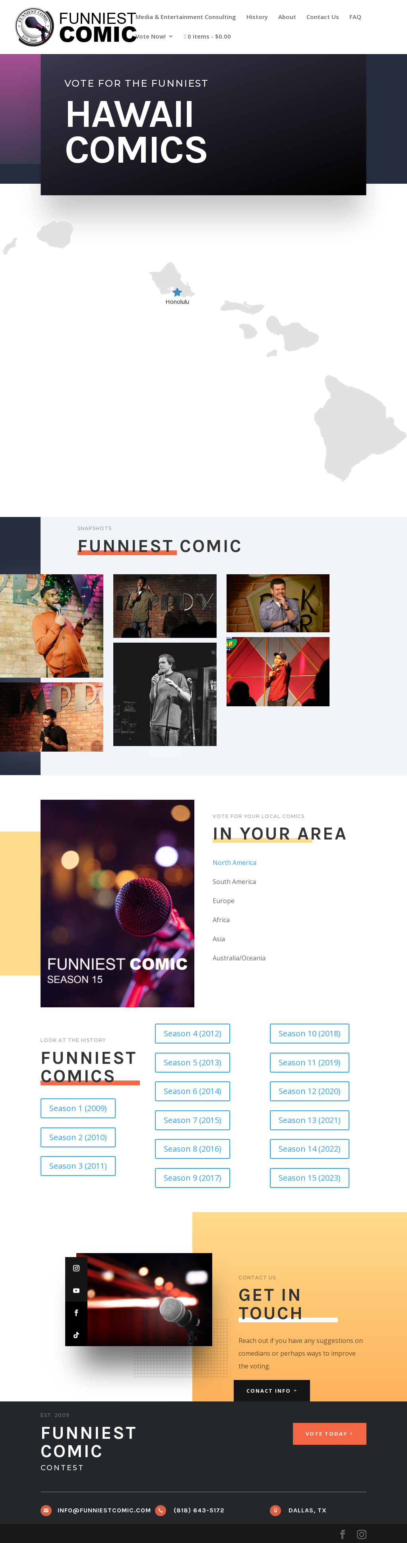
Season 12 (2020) (310, 1091)
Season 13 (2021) (310, 1120)
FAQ (355, 17)
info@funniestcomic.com (104, 1510)
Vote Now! (151, 36)
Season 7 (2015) (192, 1120)
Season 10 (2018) (310, 1033)
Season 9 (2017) (192, 1177)
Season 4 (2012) (192, 1033)
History (257, 17)
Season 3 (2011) (78, 1165)
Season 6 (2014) (192, 1091)
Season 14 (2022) (310, 1148)
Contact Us (322, 17)
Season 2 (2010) (78, 1137)
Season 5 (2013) (192, 1062)
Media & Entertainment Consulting (186, 17)
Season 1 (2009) (78, 1108)
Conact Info (268, 1390)
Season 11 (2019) (310, 1062)
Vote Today (326, 1433)
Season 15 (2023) (310, 1177)
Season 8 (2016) (192, 1148)
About (287, 17)
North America (234, 862)
